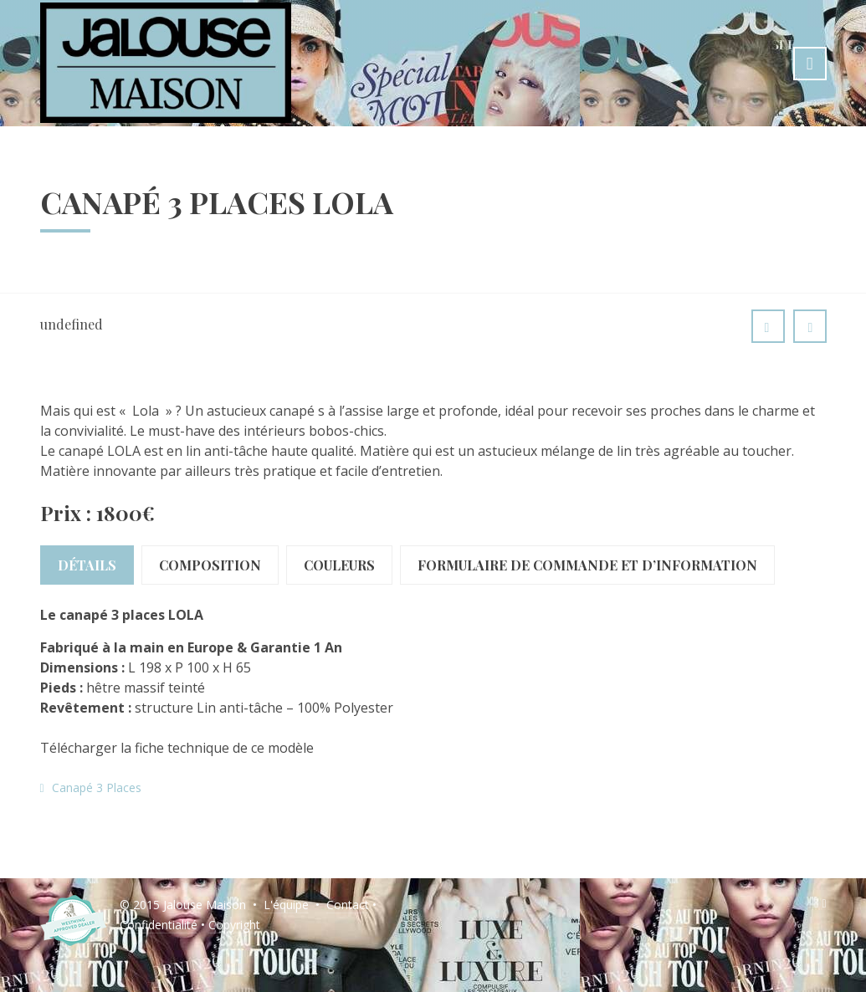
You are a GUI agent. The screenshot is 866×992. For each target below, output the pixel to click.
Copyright (234, 925)
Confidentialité (158, 925)
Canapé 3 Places (96, 787)
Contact (347, 905)
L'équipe (286, 905)
